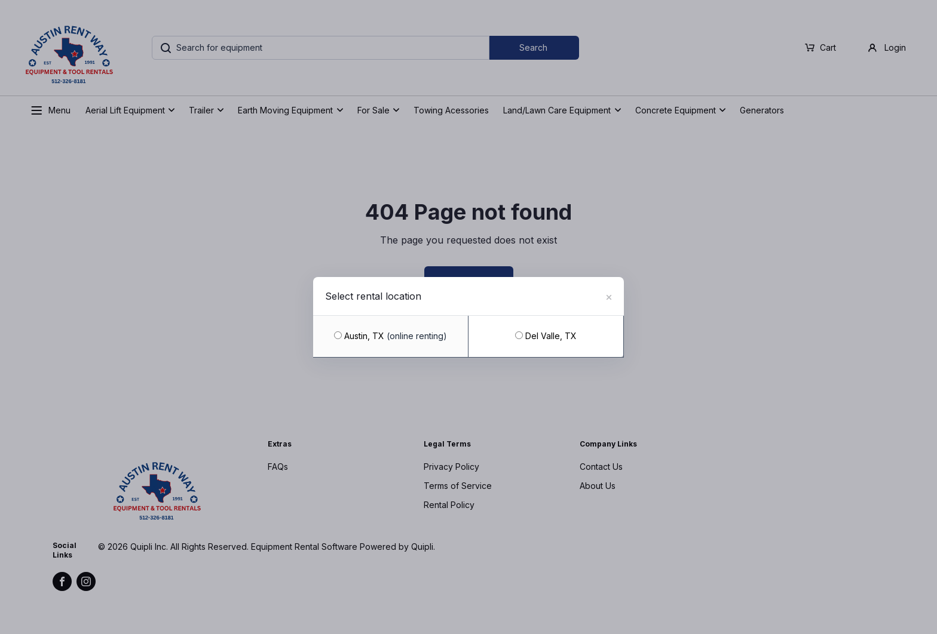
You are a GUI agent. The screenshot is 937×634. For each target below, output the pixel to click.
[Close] (609, 295)
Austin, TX (390, 336)
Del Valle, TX (546, 336)
